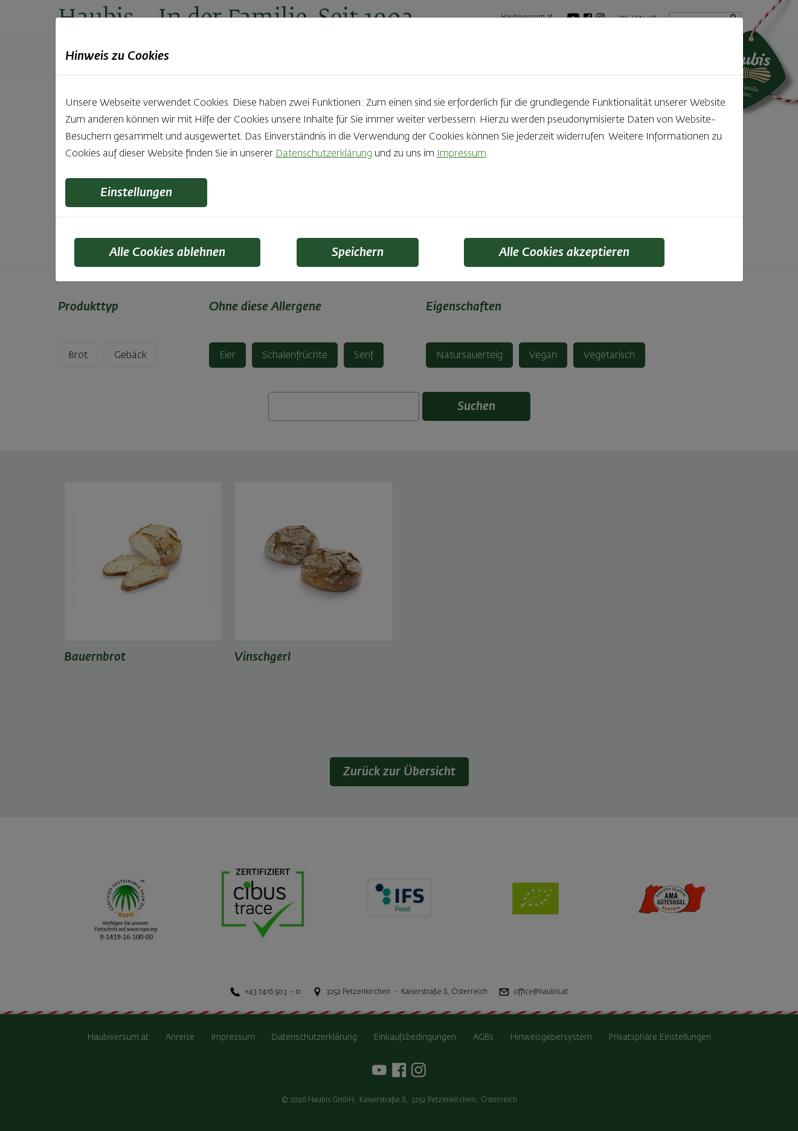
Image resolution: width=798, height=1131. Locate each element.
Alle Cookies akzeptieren (564, 252)
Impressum (461, 154)
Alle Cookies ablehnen (167, 252)
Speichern (358, 252)
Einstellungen (136, 193)
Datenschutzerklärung (323, 154)
